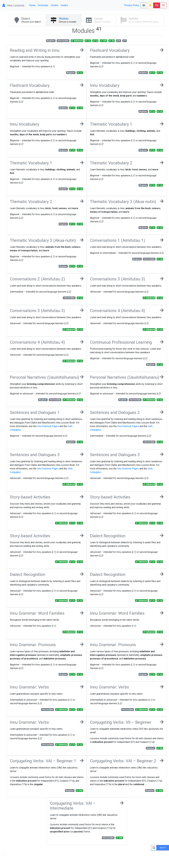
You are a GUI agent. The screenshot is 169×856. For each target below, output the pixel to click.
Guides (64, 5)
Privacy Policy (131, 5)
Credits (54, 5)
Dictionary (43, 5)
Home (32, 5)
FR (163, 5)
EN (156, 5)
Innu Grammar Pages (48, 426)
